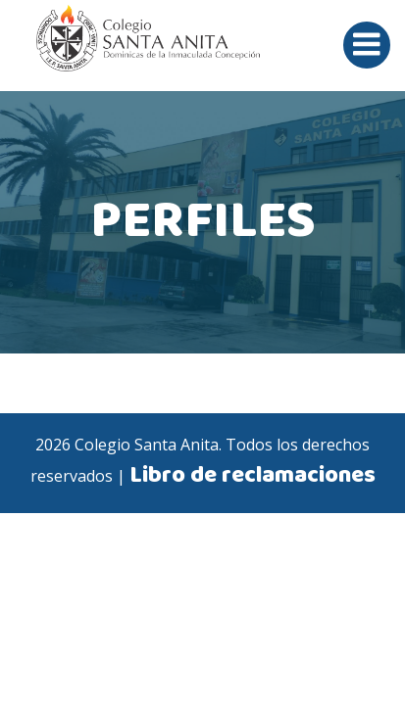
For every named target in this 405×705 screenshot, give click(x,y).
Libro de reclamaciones (252, 476)
